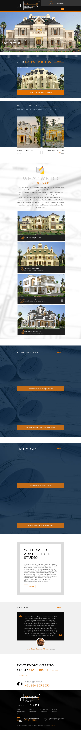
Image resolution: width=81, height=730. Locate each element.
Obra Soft (52, 725)
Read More (30, 586)
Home (18, 709)
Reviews (54, 711)
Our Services (44, 709)
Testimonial (43, 711)
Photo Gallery (21, 711)
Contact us (20, 714)
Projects (54, 709)
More (59, 61)
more (59, 607)
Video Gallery (32, 711)
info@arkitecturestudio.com (31, 718)
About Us (31, 709)
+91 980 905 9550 (59, 3)
